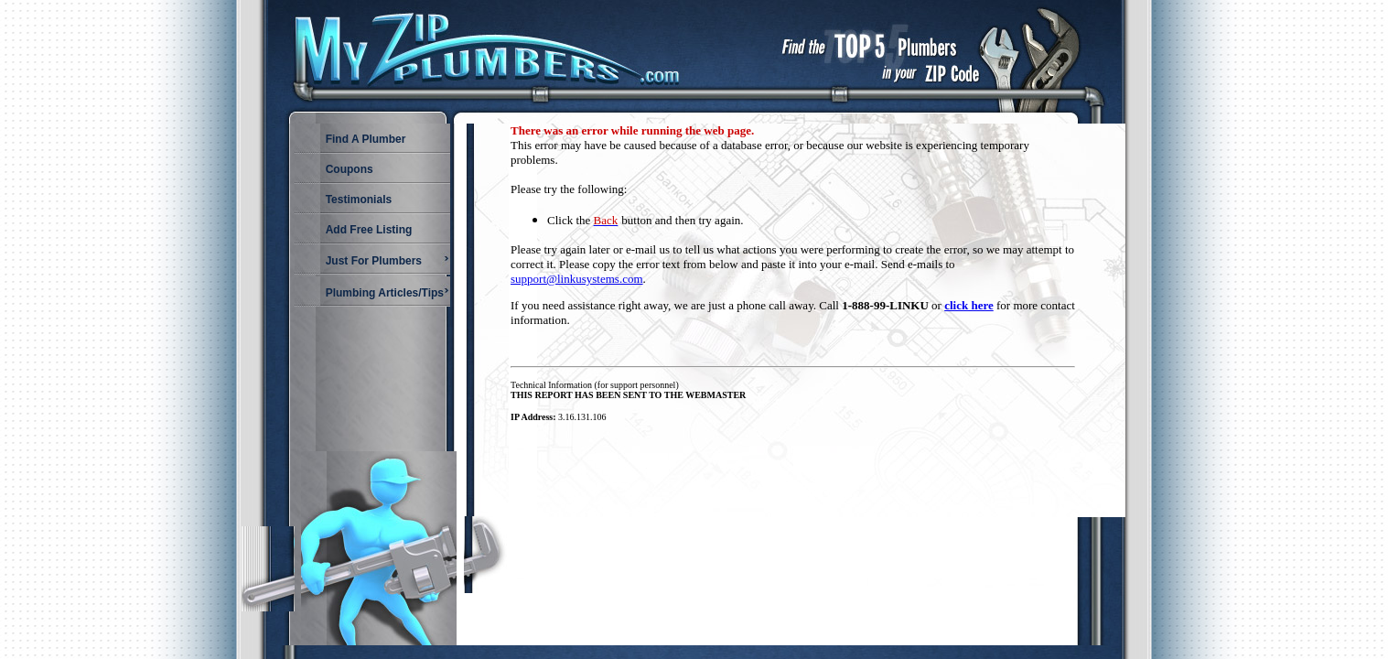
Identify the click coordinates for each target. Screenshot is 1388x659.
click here (969, 305)
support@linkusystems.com (577, 279)
